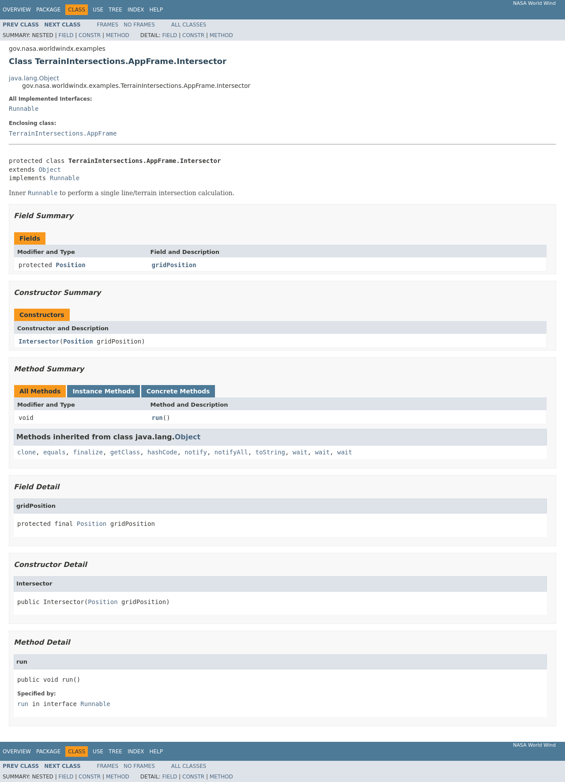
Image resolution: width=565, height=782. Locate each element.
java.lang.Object (34, 78)
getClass (125, 452)
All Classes (188, 25)
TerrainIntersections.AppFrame (63, 133)
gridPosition (174, 264)
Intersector (39, 341)
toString (270, 452)
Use (98, 10)
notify (196, 452)
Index (136, 10)
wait (300, 452)
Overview (17, 10)
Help (156, 10)
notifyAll (231, 452)
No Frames (139, 25)
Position (70, 264)
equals (54, 452)
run (157, 417)
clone (26, 452)
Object (49, 169)
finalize (87, 452)
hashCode (162, 452)
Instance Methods (103, 391)
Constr (90, 35)
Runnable (23, 108)
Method (117, 35)
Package (48, 10)
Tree (115, 10)
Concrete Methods (178, 391)
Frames (108, 25)
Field (65, 35)
